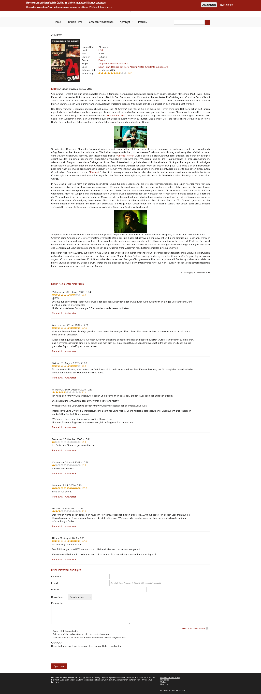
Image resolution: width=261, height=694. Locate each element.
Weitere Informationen (101, 7)
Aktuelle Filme (77, 23)
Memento (95, 172)
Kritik (53, 89)
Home (58, 22)
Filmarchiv (142, 22)
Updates (163, 682)
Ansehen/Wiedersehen (103, 23)
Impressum (164, 680)
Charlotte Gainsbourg (156, 67)
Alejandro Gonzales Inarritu (113, 63)
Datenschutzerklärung (170, 677)
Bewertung (57, 597)
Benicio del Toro (120, 67)
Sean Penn (104, 67)
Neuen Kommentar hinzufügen (67, 283)
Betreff (55, 589)
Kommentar (57, 603)
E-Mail (54, 583)
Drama (102, 60)
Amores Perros (125, 155)
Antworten (71, 313)
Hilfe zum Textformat (193, 628)
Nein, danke (226, 4)
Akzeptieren (209, 4)
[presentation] (77, 654)
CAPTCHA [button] (56, 642)
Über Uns (164, 684)
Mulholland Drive (116, 115)
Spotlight (126, 23)
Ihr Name (56, 576)
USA (100, 50)
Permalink (57, 313)
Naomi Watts (137, 67)
